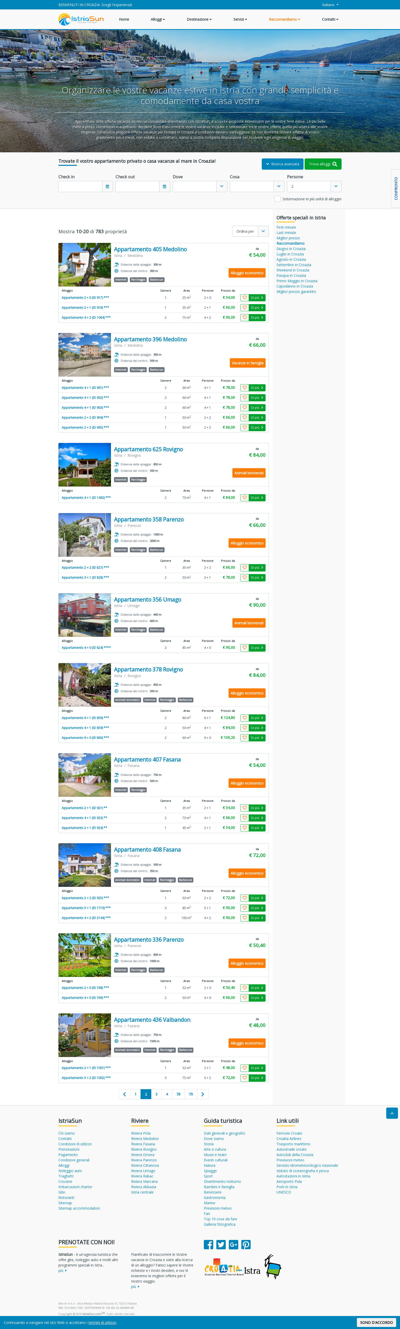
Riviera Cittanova (145, 1165)
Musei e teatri (215, 1154)
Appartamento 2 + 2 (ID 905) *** (85, 427)
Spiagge (210, 1170)
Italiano (326, 4)
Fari (207, 1213)
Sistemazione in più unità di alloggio (312, 198)
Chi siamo (66, 1133)
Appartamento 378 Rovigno (148, 669)
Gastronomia (215, 1197)
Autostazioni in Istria (293, 1176)
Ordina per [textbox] (245, 231)
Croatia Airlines (289, 1138)
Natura (209, 1165)
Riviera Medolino (145, 1138)
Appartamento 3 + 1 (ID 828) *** (85, 577)
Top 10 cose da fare (220, 1218)
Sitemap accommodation (79, 1208)
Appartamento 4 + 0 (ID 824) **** (86, 647)
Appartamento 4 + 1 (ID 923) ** (84, 818)
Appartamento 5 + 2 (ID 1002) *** (86, 1078)
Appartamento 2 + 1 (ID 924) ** (84, 828)
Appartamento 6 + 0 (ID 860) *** (85, 738)
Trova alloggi (323, 164)
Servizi (240, 19)
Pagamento (68, 1154)
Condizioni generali (74, 1160)
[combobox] (200, 186)
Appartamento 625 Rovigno (148, 449)
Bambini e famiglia (219, 1186)
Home (124, 19)
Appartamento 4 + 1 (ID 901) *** (85, 388)
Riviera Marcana (144, 1181)
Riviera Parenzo (144, 1160)
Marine (209, 1202)
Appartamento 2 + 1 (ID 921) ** (84, 808)
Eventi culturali (216, 1160)
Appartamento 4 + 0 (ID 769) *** (85, 998)
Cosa (234, 177)
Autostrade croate (292, 1149)
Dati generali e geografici (224, 1133)
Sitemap (65, 1202)
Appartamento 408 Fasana (147, 850)
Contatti (330, 19)
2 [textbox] (292, 186)
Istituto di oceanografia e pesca (303, 1170)
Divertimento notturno (222, 1181)
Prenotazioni (68, 1149)
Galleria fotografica (219, 1224)
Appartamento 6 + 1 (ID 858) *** (85, 718)
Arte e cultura (215, 1149)
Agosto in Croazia (291, 259)
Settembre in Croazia (294, 264)
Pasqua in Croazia (291, 275)
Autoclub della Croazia (295, 1154)
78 (178, 1094)
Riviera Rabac (142, 1176)
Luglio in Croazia (290, 254)
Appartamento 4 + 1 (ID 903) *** (85, 407)
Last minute (286, 232)
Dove (178, 177)
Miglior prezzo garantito (296, 291)
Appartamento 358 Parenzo (149, 519)
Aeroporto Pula (289, 1181)
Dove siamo (214, 1138)
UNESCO (284, 1192)
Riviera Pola (141, 1133)
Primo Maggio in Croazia (297, 280)
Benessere (212, 1192)
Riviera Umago (143, 1170)
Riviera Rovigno (144, 1149)
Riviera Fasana (143, 1143)
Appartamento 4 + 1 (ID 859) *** (85, 728)
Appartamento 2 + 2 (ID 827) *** (85, 567)
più (62, 1270)
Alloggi (158, 19)
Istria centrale (142, 1192)
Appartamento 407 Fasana (147, 759)
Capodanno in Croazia (295, 286)
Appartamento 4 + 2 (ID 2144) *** (86, 918)
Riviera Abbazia (143, 1186)
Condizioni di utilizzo (75, 1143)
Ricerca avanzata (282, 164)
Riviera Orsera (142, 1154)
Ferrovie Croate (289, 1133)
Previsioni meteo (218, 1208)
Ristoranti (66, 1197)
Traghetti (65, 1176)
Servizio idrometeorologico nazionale (307, 1165)
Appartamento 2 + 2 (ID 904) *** (85, 417)
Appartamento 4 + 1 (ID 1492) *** (86, 497)
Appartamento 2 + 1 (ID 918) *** (85, 307)
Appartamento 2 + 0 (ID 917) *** (85, 297)
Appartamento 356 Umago (147, 600)
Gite (61, 1192)
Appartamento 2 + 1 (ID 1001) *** (86, 1068)
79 (191, 1094)
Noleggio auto (70, 1170)
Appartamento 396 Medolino (150, 339)
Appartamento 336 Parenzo (149, 940)
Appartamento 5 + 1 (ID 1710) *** (86, 908)
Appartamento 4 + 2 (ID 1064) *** (86, 317)
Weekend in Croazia (293, 270)
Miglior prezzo (288, 237)
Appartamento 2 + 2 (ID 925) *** (85, 898)
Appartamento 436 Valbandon (152, 1020)
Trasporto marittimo (293, 1143)
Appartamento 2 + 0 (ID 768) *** (85, 988)
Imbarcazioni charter (75, 1186)
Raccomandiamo (284, 19)
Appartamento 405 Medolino (150, 249)
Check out (125, 177)
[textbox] (195, 186)
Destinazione (199, 19)
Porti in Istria (287, 1186)
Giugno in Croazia (291, 248)
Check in (66, 177)
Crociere (65, 1181)
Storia (209, 1143)
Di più (257, 297)
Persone (295, 177)
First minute (286, 227)
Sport (208, 1176)
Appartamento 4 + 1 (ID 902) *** (85, 397)
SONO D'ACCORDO (376, 1322)
